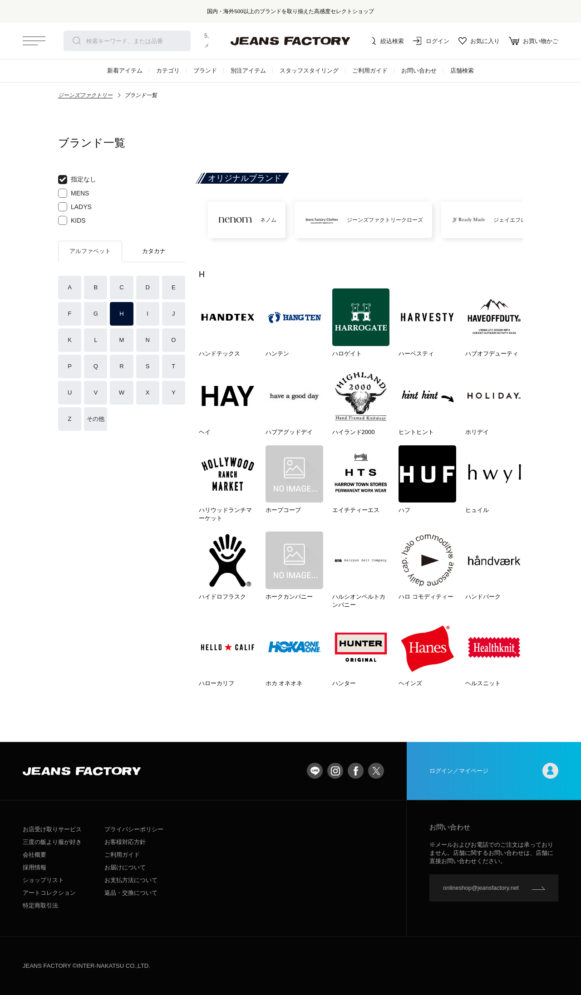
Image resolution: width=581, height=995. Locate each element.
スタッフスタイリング (309, 70)
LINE (315, 771)
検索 (77, 41)
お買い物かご (533, 41)
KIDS (72, 220)
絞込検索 (386, 41)
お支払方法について (131, 880)
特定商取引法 (40, 905)
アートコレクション (49, 892)
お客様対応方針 (125, 842)
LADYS (75, 206)
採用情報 (34, 867)
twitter (376, 771)
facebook (356, 771)
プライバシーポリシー (133, 829)
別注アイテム (248, 70)
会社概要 (34, 854)
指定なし (77, 179)
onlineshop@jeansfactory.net (481, 887)
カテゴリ (168, 70)
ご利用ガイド (370, 70)
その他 (95, 418)
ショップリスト (43, 880)
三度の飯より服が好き (52, 842)
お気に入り (479, 41)
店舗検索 (462, 70)
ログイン (431, 41)
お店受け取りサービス (52, 829)
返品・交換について (131, 892)
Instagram (335, 771)
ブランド (205, 70)
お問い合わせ (419, 70)
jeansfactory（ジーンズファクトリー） (290, 40)
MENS (73, 193)
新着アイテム (125, 70)
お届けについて (125, 867)
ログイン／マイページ (493, 771)
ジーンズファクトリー (85, 95)
